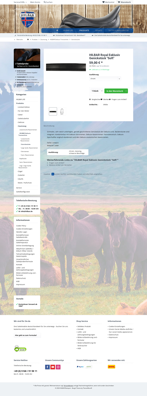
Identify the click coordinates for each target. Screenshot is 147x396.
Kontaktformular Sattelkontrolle (22, 236)
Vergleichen (95, 99)
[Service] (99, 30)
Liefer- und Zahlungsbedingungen (25, 269)
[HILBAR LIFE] (68, 30)
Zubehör (21, 175)
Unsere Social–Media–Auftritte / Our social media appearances (121, 330)
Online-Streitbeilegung (25, 245)
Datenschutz (21, 278)
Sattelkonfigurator (23, 192)
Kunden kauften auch (62, 174)
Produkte (20, 103)
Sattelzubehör (23, 118)
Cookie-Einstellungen (24, 229)
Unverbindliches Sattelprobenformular (24, 260)
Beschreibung (49, 126)
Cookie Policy (21, 226)
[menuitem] (124, 2)
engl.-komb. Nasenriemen (29, 148)
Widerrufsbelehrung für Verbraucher (87, 344)
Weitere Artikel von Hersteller (59, 165)
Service (19, 188)
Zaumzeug (22, 126)
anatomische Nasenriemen (28, 130)
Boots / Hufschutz (25, 183)
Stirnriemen (25, 151)
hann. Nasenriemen (27, 155)
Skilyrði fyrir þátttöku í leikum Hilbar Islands (24, 250)
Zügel (20, 171)
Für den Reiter (23, 111)
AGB (17, 281)
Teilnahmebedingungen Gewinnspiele (25, 255)
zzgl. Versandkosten (102, 66)
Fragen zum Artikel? (118, 99)
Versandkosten (68, 386)
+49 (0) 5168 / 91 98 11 (25, 371)
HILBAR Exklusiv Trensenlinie (24, 134)
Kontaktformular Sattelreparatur (22, 241)
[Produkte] (84, 30)
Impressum (20, 284)
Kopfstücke (23, 159)
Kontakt (19, 264)
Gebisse (21, 122)
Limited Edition (24, 107)
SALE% (20, 179)
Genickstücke (25, 144)
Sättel (20, 115)
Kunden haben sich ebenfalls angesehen (86, 174)
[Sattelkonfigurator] (119, 30)
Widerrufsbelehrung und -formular (26, 274)
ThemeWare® (87, 388)
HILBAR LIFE (20, 99)
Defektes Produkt (84, 326)
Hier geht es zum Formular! (26, 335)
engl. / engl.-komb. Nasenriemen (24, 167)
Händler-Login (21, 232)
